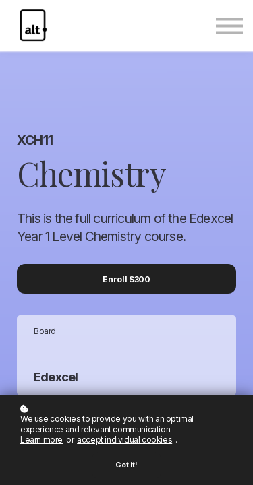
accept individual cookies (124, 439)
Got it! (126, 465)
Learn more (41, 439)
